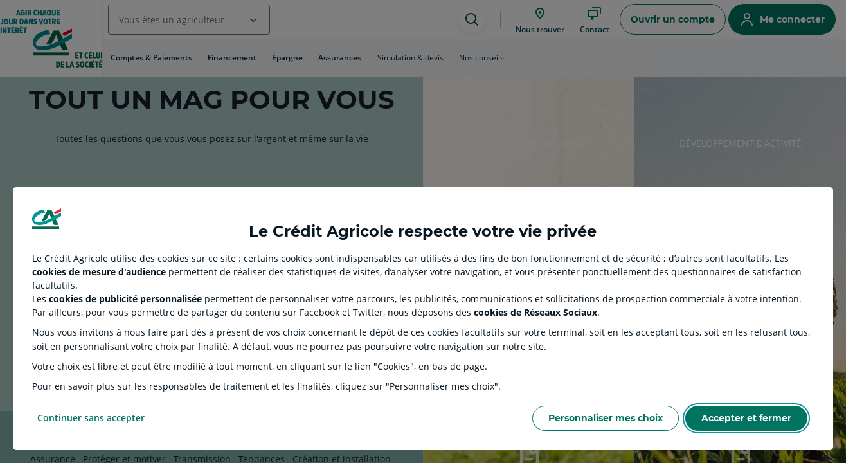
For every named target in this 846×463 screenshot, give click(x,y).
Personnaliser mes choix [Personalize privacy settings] (605, 418)
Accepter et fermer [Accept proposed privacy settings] (746, 418)
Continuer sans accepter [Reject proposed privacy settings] (91, 418)
